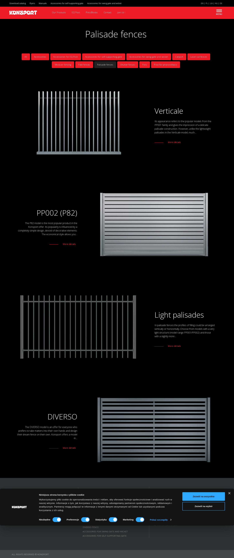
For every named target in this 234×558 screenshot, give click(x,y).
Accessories (40, 56)
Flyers (32, 3)
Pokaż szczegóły (159, 552)
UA (211, 3)
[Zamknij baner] (229, 526)
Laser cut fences (198, 56)
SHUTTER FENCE (91, 501)
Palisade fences (105, 64)
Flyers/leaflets (21, 514)
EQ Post (76, 12)
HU (216, 3)
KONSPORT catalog (22, 510)
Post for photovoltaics (165, 64)
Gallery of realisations (25, 505)
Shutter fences (127, 64)
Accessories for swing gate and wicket (104, 3)
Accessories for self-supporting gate (67, 3)
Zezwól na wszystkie (203, 529)
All (26, 56)
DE (221, 3)
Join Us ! (121, 12)
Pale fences (84, 64)
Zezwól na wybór (204, 538)
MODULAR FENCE (91, 514)
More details (174, 142)
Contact (107, 12)
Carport (179, 56)
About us (17, 501)
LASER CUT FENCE (92, 518)
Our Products (59, 12)
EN (202, 3)
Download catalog (18, 3)
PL (207, 3)
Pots (144, 64)
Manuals (43, 3)
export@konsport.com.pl (172, 508)
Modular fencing (63, 64)
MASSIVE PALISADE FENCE (96, 505)
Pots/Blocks (92, 12)
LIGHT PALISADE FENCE (94, 510)
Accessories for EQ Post (65, 56)
